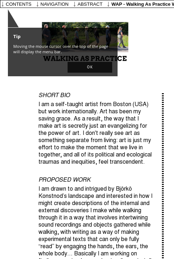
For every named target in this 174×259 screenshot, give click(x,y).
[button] (90, 67)
